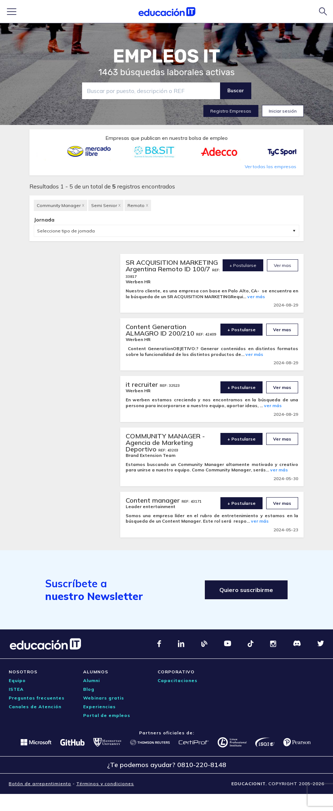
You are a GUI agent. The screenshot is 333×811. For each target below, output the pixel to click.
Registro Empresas (230, 111)
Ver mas (282, 265)
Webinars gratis (103, 698)
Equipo (17, 680)
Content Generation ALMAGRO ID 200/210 (161, 330)
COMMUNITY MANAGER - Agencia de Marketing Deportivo (165, 442)
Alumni (91, 680)
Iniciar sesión (283, 111)
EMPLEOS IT (166, 56)
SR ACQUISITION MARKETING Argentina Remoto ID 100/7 (172, 265)
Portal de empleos (106, 715)
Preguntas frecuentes (37, 698)
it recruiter (143, 384)
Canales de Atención (35, 706)
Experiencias (99, 706)
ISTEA (16, 689)
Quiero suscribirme (246, 589)
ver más (256, 296)
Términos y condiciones (105, 783)
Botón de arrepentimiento (40, 783)
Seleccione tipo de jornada (66, 231)
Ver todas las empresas (270, 166)
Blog (88, 689)
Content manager (154, 500)
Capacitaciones (178, 680)
